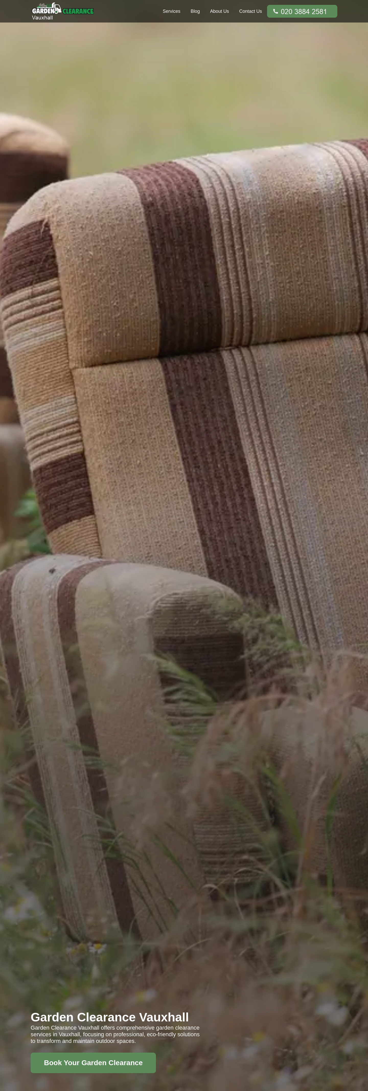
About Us (219, 11)
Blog (195, 11)
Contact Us (250, 11)
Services (171, 11)
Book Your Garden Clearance (93, 1063)
